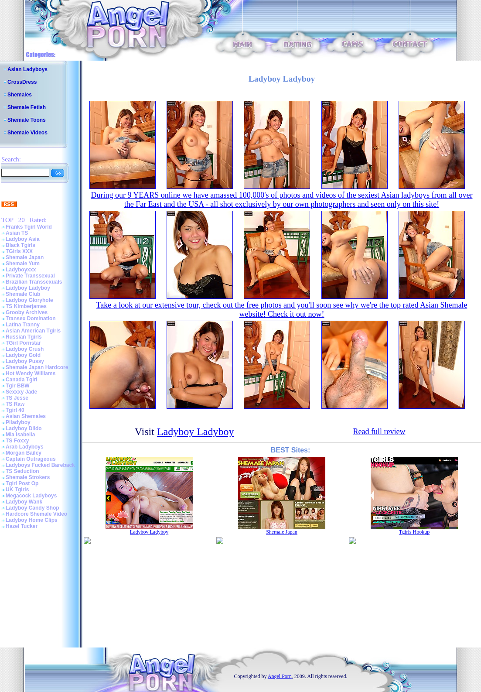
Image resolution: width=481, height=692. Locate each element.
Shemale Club (23, 294)
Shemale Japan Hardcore (37, 367)
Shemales (19, 95)
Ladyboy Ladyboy (28, 288)
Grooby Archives (27, 312)
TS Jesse (17, 398)
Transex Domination (31, 318)
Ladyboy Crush (25, 349)
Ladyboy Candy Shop (32, 508)
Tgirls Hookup (414, 532)
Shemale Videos (27, 133)
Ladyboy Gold (23, 355)
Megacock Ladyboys (31, 496)
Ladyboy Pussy (25, 361)
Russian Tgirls (24, 337)
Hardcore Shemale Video (36, 514)
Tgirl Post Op (22, 483)
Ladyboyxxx (21, 270)
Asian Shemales (26, 416)
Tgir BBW (18, 386)
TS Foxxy (17, 441)
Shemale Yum (23, 263)
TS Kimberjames (26, 306)
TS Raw (15, 404)
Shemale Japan (25, 257)
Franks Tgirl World (29, 227)
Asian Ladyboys (27, 69)
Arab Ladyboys (25, 447)
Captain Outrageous (31, 459)
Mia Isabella (20, 435)
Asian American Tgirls (33, 331)
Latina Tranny (23, 325)
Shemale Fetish (26, 107)
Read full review (379, 431)
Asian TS (17, 233)
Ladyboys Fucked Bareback (40, 465)
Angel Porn (280, 676)
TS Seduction (22, 471)
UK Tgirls (17, 489)
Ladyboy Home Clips (32, 520)
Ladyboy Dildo (24, 428)
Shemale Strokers (28, 477)
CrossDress (22, 82)
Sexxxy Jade (21, 392)
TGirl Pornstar (23, 343)
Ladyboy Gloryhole (29, 300)
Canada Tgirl (22, 380)
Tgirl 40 (15, 410)
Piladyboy (18, 422)
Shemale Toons (26, 120)
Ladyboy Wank (24, 502)
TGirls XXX (19, 251)
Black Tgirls (20, 245)
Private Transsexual (30, 276)
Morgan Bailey (23, 453)
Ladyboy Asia (23, 239)
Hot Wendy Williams (30, 373)
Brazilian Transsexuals (34, 282)
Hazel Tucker (22, 526)
